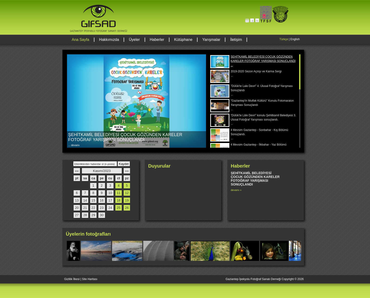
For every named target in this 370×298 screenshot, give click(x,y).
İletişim (236, 40)
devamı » (236, 190)
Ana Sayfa (80, 40)
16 (102, 200)
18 (119, 200)
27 (77, 215)
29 (93, 215)
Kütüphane (183, 40)
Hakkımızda (109, 40)
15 (93, 200)
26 (127, 208)
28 (85, 215)
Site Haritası (89, 279)
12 (127, 193)
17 (110, 200)
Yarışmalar (211, 40)
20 (77, 208)
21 (85, 208)
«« (77, 171)
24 (110, 208)
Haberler (157, 40)
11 (119, 193)
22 (93, 208)
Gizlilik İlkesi (72, 279)
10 (110, 193)
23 (102, 208)
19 (127, 200)
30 (102, 215)
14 (85, 200)
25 (119, 208)
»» (127, 171)
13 (77, 200)
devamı (75, 145)
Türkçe (283, 39)
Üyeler (134, 40)
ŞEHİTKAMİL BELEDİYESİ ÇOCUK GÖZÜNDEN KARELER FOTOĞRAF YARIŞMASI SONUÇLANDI (125, 137)
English (294, 39)
